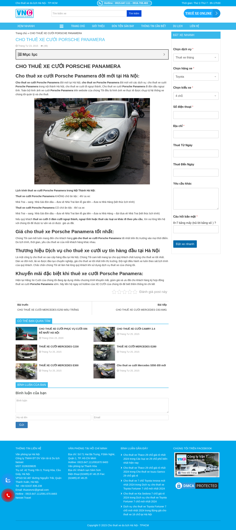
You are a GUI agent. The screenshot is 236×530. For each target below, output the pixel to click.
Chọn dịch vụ (183, 49)
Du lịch (178, 26)
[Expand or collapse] (164, 54)
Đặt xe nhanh (185, 244)
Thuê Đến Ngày (183, 164)
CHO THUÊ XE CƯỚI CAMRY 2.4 (124, 329)
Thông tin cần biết (153, 26)
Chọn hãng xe (183, 68)
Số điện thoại (183, 106)
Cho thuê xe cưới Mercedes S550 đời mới (129, 365)
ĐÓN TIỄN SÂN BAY (123, 26)
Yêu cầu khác (182, 183)
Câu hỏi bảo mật (185, 216)
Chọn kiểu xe (183, 87)
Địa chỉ (178, 126)
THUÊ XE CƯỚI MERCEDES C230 (47, 346)
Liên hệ (194, 26)
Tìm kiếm (134, 13)
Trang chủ (78, 26)
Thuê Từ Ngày (183, 145)
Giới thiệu (98, 26)
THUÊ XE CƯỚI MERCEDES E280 (124, 346)
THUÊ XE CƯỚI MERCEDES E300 (47, 365)
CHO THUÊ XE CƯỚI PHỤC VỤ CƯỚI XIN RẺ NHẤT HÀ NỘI (51, 331)
